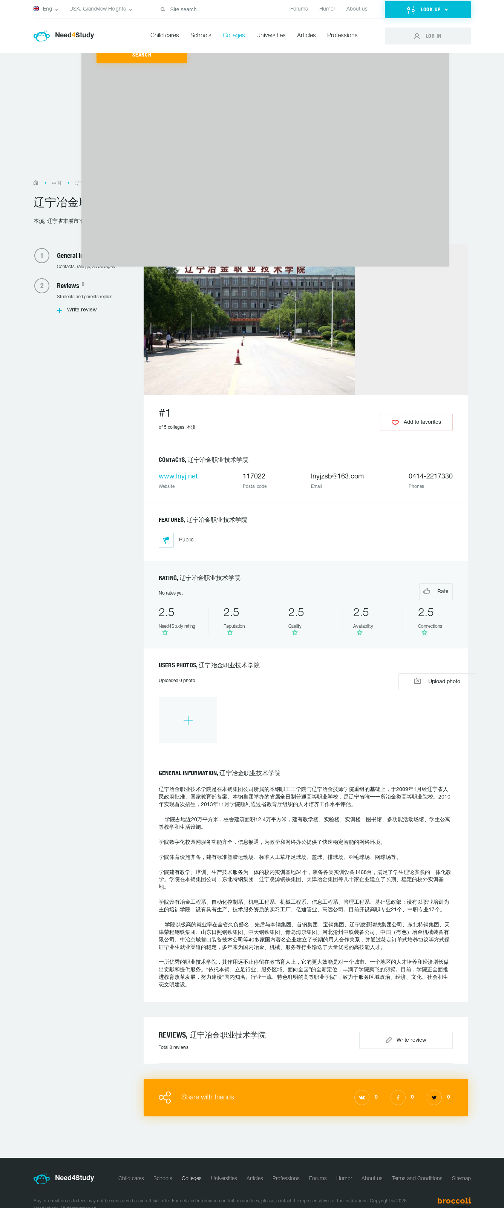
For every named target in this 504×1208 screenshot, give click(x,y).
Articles (306, 35)
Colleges (234, 35)
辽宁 (79, 183)
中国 (56, 183)
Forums (299, 9)
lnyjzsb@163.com (337, 477)
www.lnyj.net (178, 477)
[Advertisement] (252, 120)
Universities (271, 35)
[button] (428, 9)
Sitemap (461, 1159)
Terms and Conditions (417, 1159)
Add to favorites (416, 419)
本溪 (102, 183)
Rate (422, 590)
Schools (200, 35)
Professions (342, 35)
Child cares (164, 35)
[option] (181, 707)
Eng (43, 9)
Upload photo (416, 673)
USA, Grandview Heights (97, 9)
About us (357, 9)
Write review (82, 310)
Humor (327, 9)
